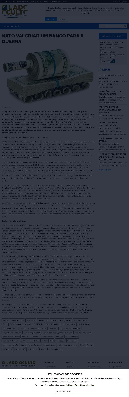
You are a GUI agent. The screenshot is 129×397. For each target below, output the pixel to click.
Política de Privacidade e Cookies (79, 385)
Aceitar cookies (64, 391)
